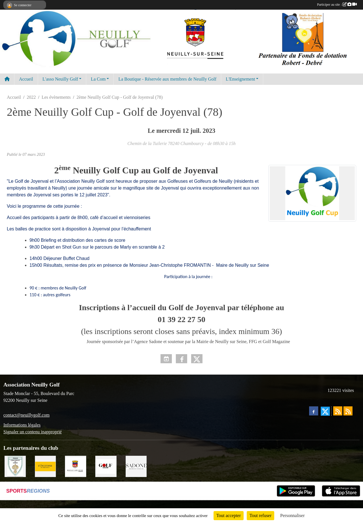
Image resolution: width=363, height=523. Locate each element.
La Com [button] (98, 79)
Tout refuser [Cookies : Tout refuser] (261, 515)
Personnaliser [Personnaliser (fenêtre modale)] (292, 515)
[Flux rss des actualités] (337, 410)
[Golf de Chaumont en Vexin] (15, 465)
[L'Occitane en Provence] (45, 465)
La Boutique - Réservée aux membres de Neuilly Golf (167, 79)
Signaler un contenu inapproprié (32, 431)
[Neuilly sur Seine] (75, 465)
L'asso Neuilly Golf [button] (60, 79)
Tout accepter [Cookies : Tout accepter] (228, 515)
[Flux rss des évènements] (348, 410)
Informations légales (22, 425)
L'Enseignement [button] (240, 79)
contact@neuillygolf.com (26, 415)
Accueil (26, 79)
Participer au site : (337, 5)
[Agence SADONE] (136, 465)
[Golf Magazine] (106, 465)
